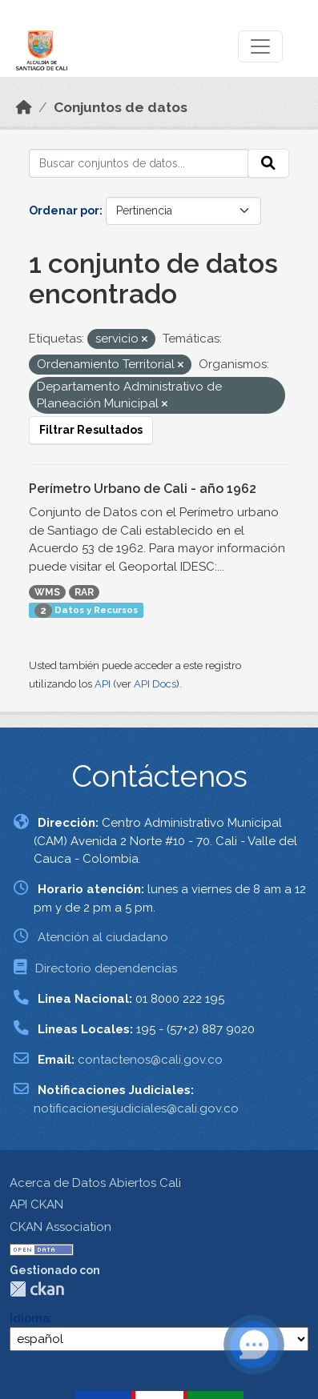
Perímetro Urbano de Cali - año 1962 (142, 488)
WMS (47, 592)
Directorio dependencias (106, 968)
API (103, 684)
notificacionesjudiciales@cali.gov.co (136, 1108)
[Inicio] (24, 107)
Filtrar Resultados (91, 429)
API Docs (155, 684)
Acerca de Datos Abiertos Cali (95, 1183)
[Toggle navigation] (260, 46)
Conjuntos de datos (120, 107)
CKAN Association (60, 1227)
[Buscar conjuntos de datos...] (138, 163)
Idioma (30, 1318)
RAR (84, 592)
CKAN (37, 1289)
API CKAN (36, 1204)
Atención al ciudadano (103, 937)
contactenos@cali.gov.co (150, 1059)
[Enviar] (268, 163)
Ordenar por (64, 210)
